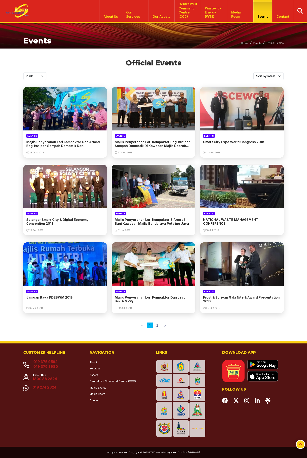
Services (95, 368)
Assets (94, 374)
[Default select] (34, 76)
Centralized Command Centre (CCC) (113, 381)
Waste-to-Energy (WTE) (213, 12)
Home (244, 43)
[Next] (165, 325)
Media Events (98, 387)
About (93, 362)
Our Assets (161, 16)
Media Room (236, 14)
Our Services (133, 14)
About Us (110, 16)
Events (263, 16)
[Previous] (142, 325)
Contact (282, 16)
